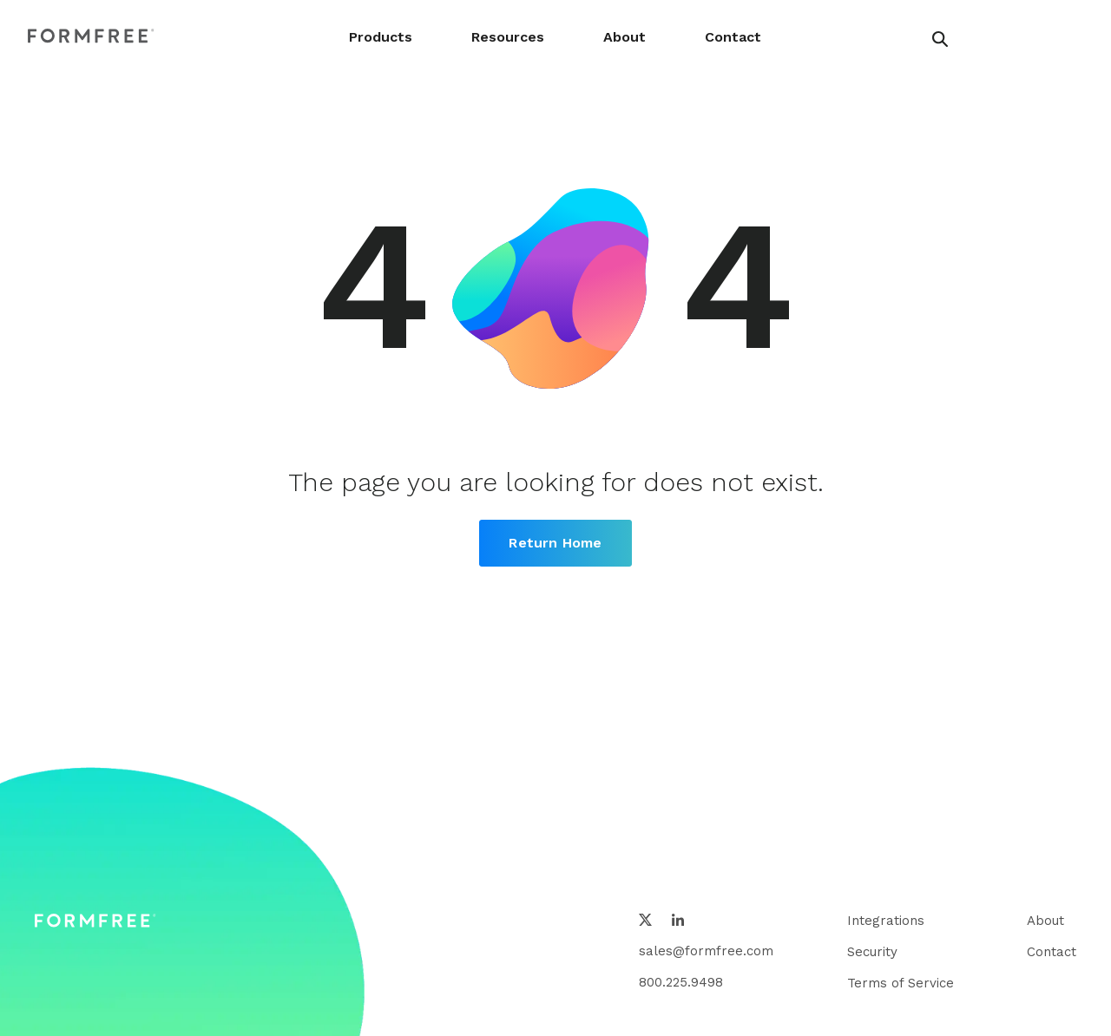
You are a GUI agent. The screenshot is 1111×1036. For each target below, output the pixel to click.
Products (380, 37)
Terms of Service (900, 983)
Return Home (555, 542)
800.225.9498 (681, 982)
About (624, 37)
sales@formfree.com (706, 951)
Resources (507, 37)
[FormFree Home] (91, 37)
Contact (733, 37)
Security (872, 952)
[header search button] (940, 39)
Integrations (885, 920)
